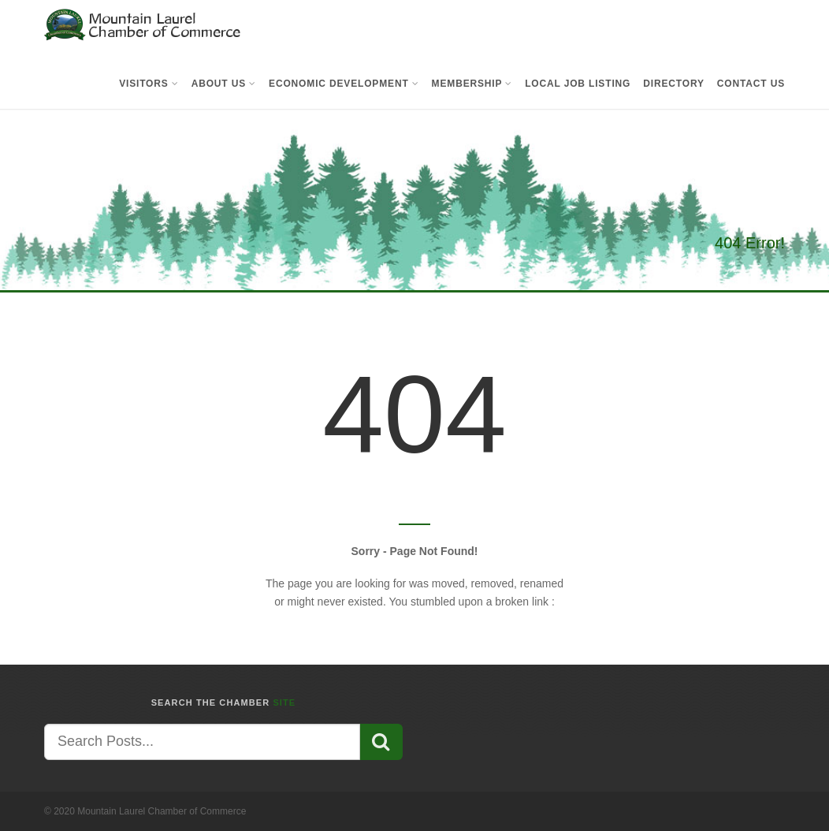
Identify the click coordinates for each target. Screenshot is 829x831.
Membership (472, 83)
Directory (673, 83)
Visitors (149, 83)
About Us (223, 83)
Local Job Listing (577, 83)
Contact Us (751, 83)
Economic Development (344, 83)
